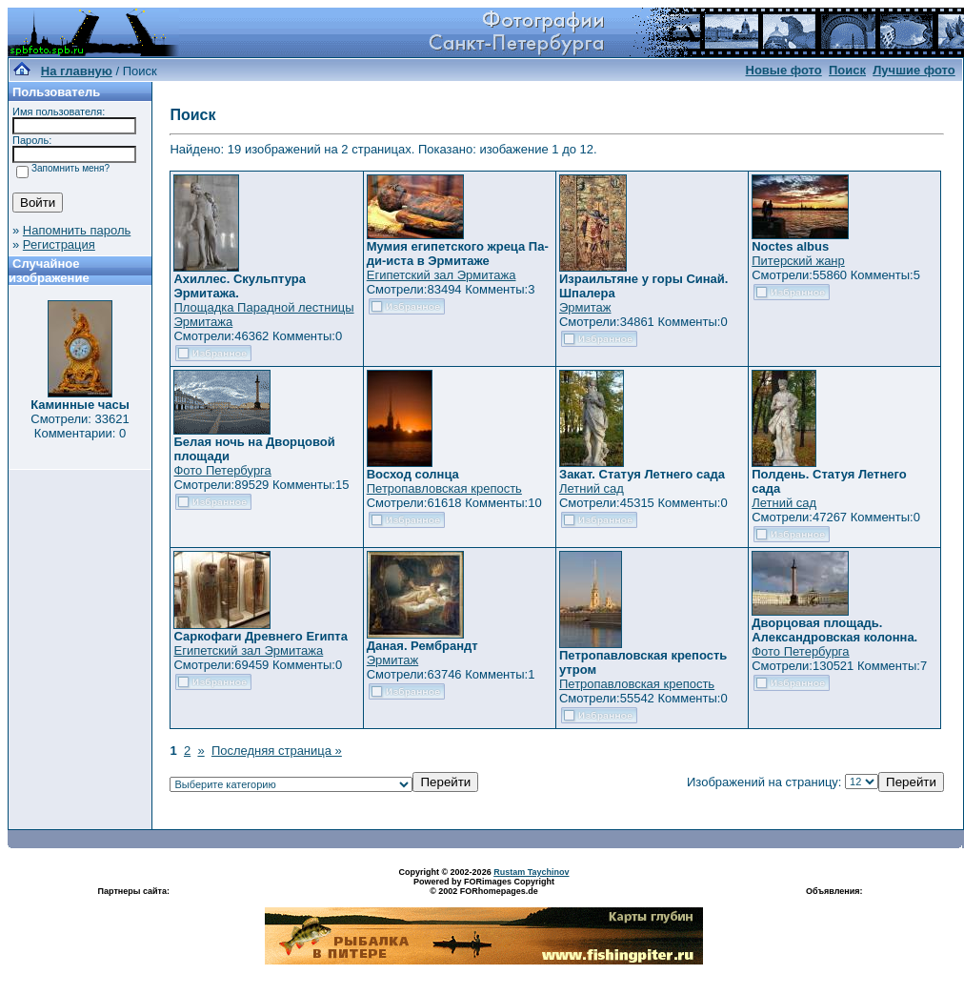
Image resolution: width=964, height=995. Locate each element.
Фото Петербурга (222, 470)
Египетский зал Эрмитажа (441, 275)
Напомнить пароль (77, 230)
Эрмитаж (585, 307)
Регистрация (59, 244)
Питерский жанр (798, 261)
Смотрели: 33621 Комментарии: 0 (79, 426)
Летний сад (591, 488)
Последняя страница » (276, 750)
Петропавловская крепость (444, 488)
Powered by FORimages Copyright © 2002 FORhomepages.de (483, 886)
